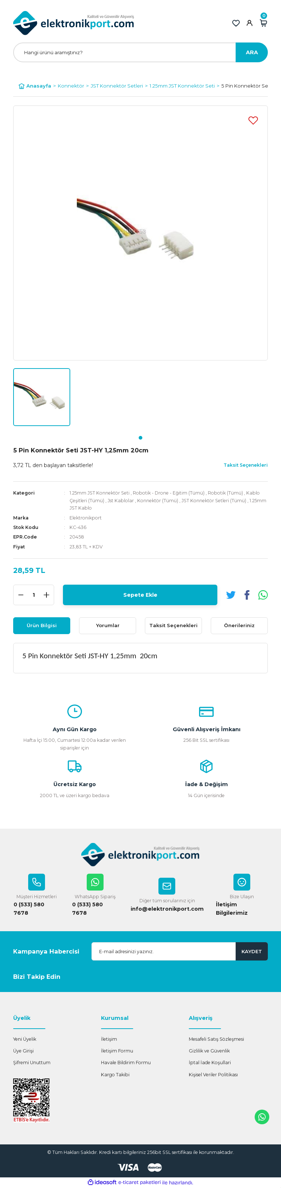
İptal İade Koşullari (210, 1063)
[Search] (140, 52)
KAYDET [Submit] (251, 951)
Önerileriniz (239, 625)
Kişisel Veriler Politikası (213, 1075)
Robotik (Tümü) (225, 493)
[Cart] (263, 23)
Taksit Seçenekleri (173, 625)
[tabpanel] (42, 397)
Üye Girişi (23, 1051)
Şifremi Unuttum (31, 1063)
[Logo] (73, 23)
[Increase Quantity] (46, 595)
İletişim (109, 1039)
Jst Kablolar (121, 500)
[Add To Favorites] (253, 120)
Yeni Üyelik (24, 1039)
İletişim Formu (117, 1051)
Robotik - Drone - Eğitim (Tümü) (169, 493)
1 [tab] (140, 438)
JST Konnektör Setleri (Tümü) (213, 500)
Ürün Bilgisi (42, 625)
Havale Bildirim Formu (126, 1063)
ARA (252, 52)
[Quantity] (33, 595)
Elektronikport (86, 518)
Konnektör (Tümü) (157, 500)
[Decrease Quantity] (21, 595)
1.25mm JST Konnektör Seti (100, 493)
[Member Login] (250, 23)
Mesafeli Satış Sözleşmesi (216, 1039)
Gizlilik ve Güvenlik (209, 1051)
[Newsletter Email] (179, 952)
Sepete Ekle (140, 594)
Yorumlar (108, 625)
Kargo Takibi (115, 1075)
